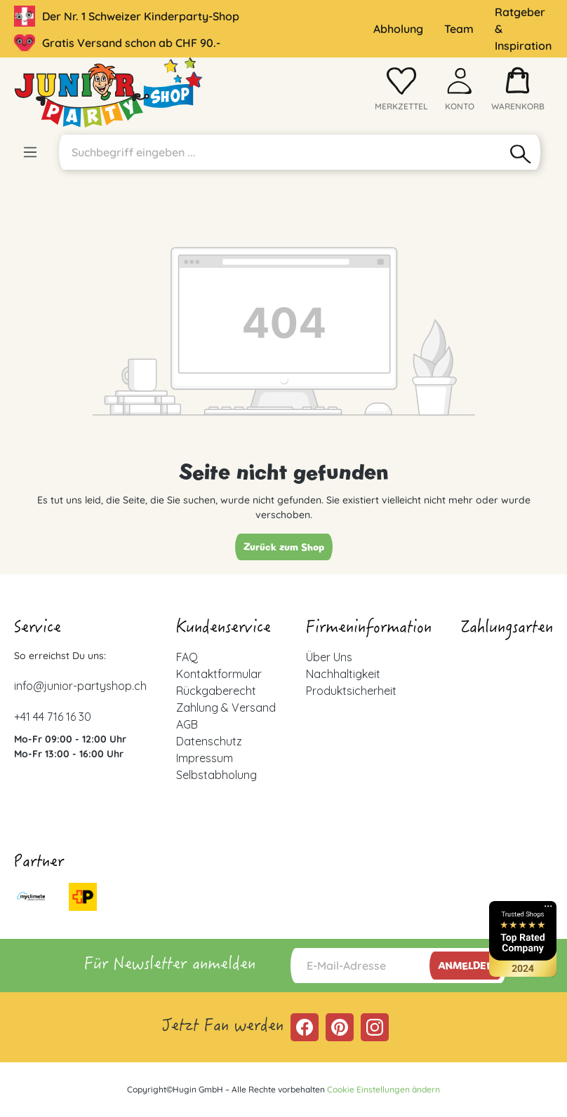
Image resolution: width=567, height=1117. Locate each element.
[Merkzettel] (401, 92)
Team (459, 29)
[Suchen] (521, 152)
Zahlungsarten (507, 629)
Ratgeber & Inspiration (523, 29)
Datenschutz (209, 741)
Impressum (204, 758)
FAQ (187, 657)
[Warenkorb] (518, 92)
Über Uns (329, 657)
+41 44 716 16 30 (52, 717)
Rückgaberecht (216, 691)
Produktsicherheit (351, 691)
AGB (187, 724)
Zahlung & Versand (226, 707)
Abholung (398, 29)
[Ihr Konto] (459, 92)
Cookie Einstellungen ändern (383, 1089)
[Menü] (30, 152)
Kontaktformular (219, 674)
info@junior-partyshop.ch (80, 686)
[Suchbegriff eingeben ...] (280, 152)
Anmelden (466, 965)
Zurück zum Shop (284, 547)
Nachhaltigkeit (343, 674)
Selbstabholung (216, 775)
